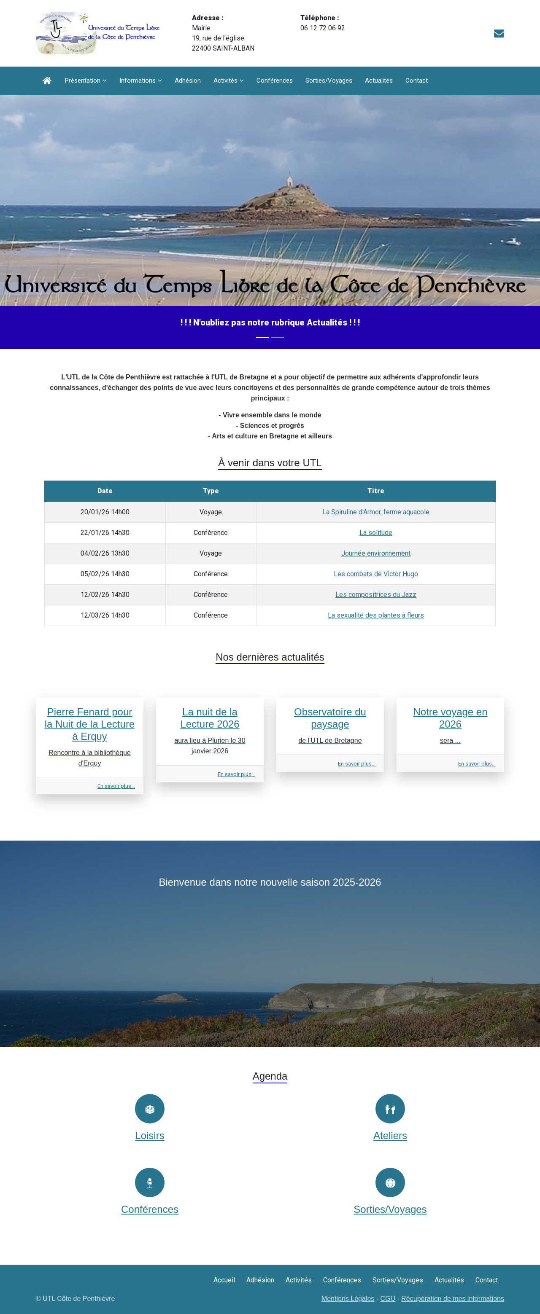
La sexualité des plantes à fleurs (376, 615)
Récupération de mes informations (452, 1298)
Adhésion (188, 80)
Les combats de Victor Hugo (376, 574)
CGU (388, 1298)
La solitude (375, 533)
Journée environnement (375, 553)
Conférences (274, 80)
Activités (225, 80)
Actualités (379, 80)
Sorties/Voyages (328, 80)
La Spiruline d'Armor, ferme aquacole (375, 512)
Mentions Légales (347, 1298)
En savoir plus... (116, 786)
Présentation (82, 80)
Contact (416, 80)
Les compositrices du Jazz (375, 595)
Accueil (224, 1280)
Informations (137, 80)
